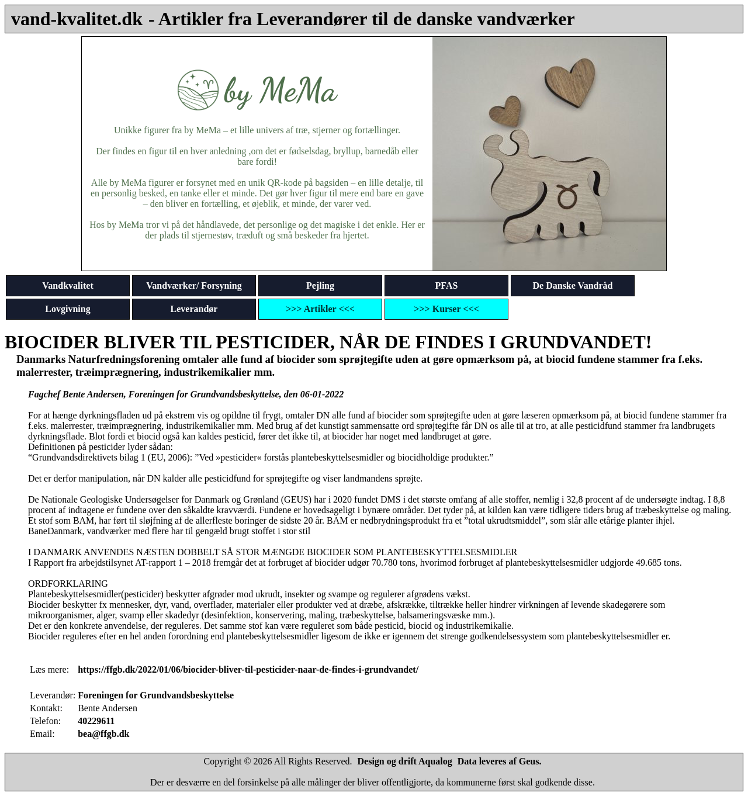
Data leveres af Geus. (500, 761)
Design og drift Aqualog (405, 761)
